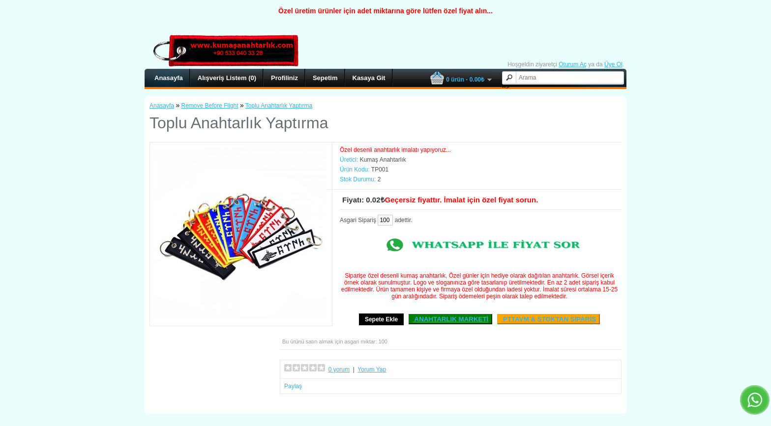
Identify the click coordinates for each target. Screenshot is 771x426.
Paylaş (293, 386)
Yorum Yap (371, 369)
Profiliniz (284, 78)
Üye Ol (613, 64)
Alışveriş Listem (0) (227, 78)
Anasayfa (168, 78)
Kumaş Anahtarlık (383, 159)
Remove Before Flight (209, 105)
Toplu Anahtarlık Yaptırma (278, 105)
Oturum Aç (573, 64)
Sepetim (325, 78)
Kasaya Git (369, 78)
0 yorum (339, 369)
